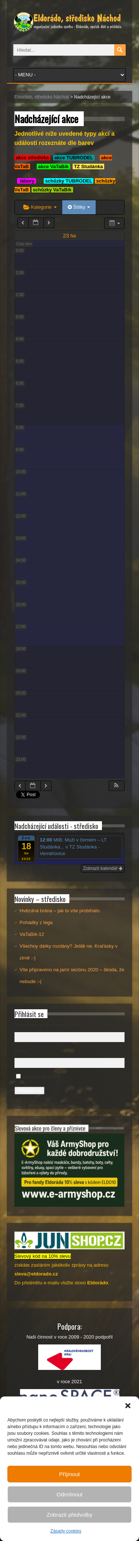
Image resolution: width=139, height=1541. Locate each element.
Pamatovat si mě (41, 1077)
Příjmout (69, 1474)
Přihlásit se (29, 1090)
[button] (128, 1405)
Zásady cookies (65, 1531)
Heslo (20, 1051)
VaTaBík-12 (32, 934)
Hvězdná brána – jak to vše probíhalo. (60, 910)
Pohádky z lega (36, 922)
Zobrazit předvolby (69, 1515)
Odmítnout (69, 1494)
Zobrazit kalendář (102, 868)
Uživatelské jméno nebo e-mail (47, 1025)
